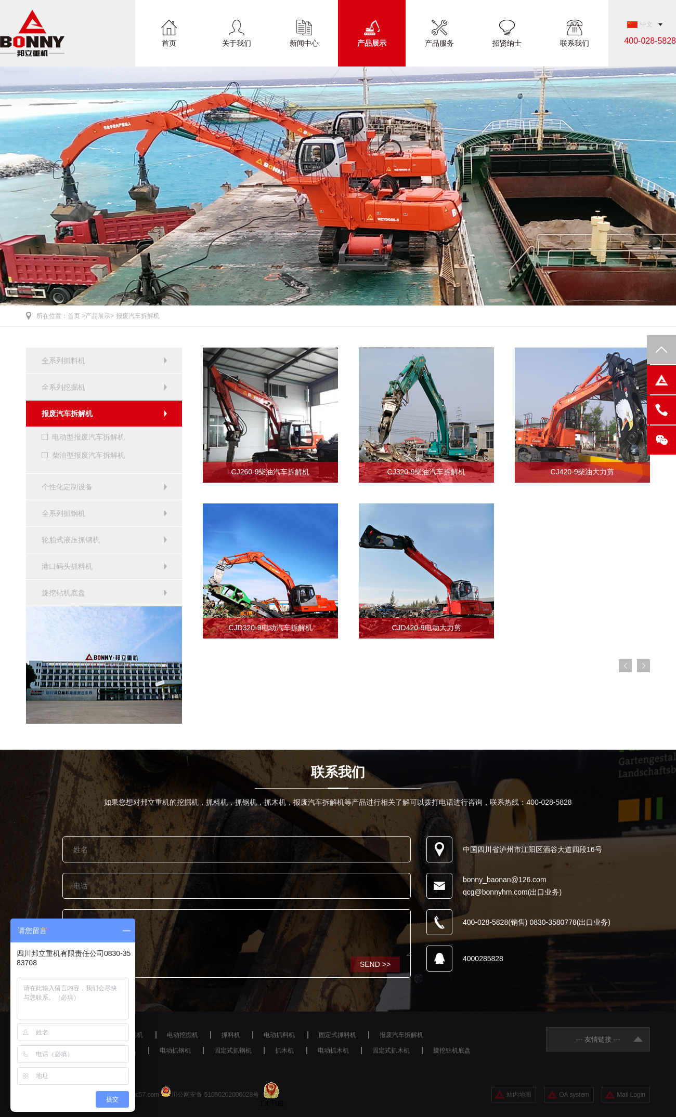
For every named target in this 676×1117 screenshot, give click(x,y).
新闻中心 (304, 43)
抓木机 (284, 1050)
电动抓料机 (279, 1035)
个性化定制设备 (67, 487)
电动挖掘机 (182, 1035)
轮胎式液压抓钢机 (71, 540)
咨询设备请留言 (236, 933)
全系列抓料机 (63, 360)
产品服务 (439, 43)
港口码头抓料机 (67, 566)
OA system (574, 1094)
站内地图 (518, 1094)
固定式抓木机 (391, 1050)
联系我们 (574, 43)
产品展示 (371, 43)
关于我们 (236, 43)
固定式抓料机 (337, 1035)
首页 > (76, 316)
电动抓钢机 (175, 1050)
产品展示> (99, 316)
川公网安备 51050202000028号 (215, 1094)
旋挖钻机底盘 (63, 593)
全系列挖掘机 (63, 387)
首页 (169, 43)
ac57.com (145, 1094)
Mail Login (631, 1094)
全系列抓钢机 (63, 513)
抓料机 (231, 1035)
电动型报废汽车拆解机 (88, 437)
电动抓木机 (333, 1050)
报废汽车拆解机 (138, 316)
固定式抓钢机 (233, 1050)
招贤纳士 (507, 43)
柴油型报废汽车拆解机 (88, 455)
